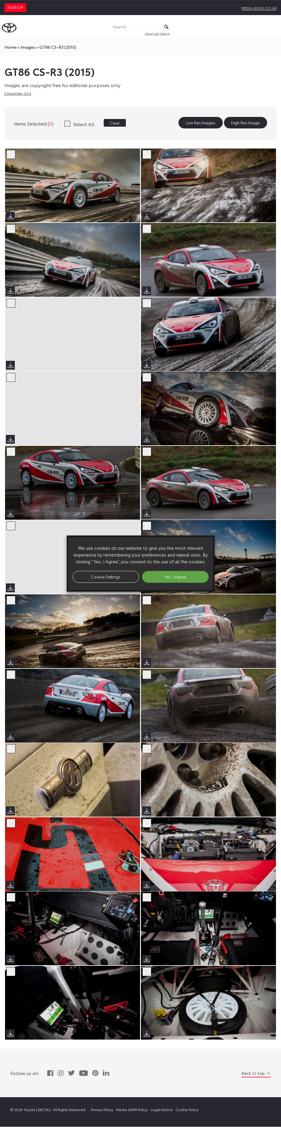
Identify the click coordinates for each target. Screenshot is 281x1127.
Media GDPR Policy (132, 1109)
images (28, 47)
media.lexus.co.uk (259, 7)
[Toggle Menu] (273, 27)
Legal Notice (162, 1109)
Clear (115, 122)
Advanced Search (157, 33)
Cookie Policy (187, 1109)
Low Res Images (200, 122)
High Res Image (245, 122)
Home (10, 47)
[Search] (140, 27)
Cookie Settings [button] (106, 576)
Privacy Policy (102, 1109)
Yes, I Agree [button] (175, 576)
